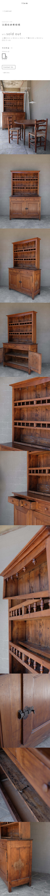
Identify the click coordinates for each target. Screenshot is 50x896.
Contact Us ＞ (9, 67)
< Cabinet (7, 11)
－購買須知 (6, 73)
